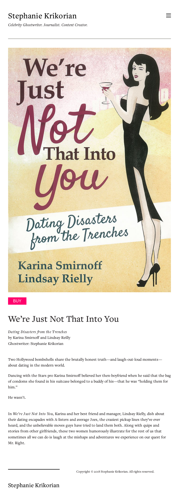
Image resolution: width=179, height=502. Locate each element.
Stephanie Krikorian (42, 15)
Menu (168, 15)
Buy (17, 301)
